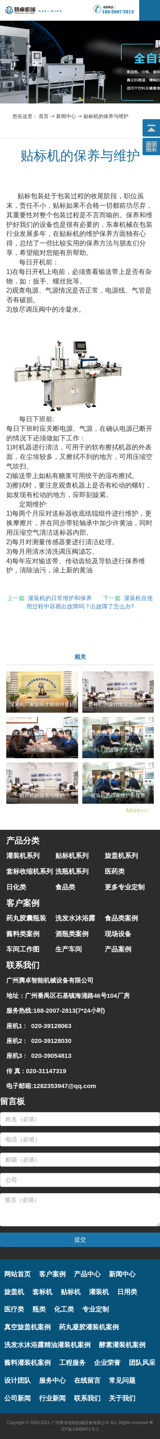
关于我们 (122, 1398)
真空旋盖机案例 (27, 1327)
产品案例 (118, 949)
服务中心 (52, 1380)
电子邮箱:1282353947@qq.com (51, 1085)
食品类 (65, 887)
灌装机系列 (22, 855)
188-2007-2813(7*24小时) (69, 1010)
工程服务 (72, 1362)
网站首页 (17, 1274)
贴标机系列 (72, 855)
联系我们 (87, 1398)
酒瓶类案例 (72, 933)
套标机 (42, 1291)
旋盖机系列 (121, 855)
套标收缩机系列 (29, 871)
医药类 (115, 871)
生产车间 (68, 949)
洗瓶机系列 (72, 871)
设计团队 (17, 1380)
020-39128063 (49, 1025)
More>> (137, 810)
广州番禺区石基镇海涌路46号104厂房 (77, 995)
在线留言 (87, 1380)
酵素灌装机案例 (122, 1344)
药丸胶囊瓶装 (26, 918)
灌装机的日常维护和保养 (60, 598)
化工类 (64, 1309)
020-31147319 (46, 1070)
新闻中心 (66, 116)
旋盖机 (14, 1291)
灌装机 (99, 1291)
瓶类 (39, 1309)
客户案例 (52, 1274)
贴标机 (71, 1291)
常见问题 (122, 1380)
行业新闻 (52, 1398)
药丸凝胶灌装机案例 (89, 1327)
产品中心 (87, 1274)
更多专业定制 (125, 887)
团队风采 (142, 1362)
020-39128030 (49, 1040)
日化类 (16, 887)
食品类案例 (121, 918)
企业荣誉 (107, 1362)
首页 (44, 116)
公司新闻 (17, 1398)
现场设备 (118, 933)
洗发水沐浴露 (75, 918)
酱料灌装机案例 (27, 1362)
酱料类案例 (22, 933)
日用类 (127, 1291)
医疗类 (14, 1309)
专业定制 (95, 1309)
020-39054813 (49, 1055)
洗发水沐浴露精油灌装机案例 (47, 1344)
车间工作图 (22, 949)
